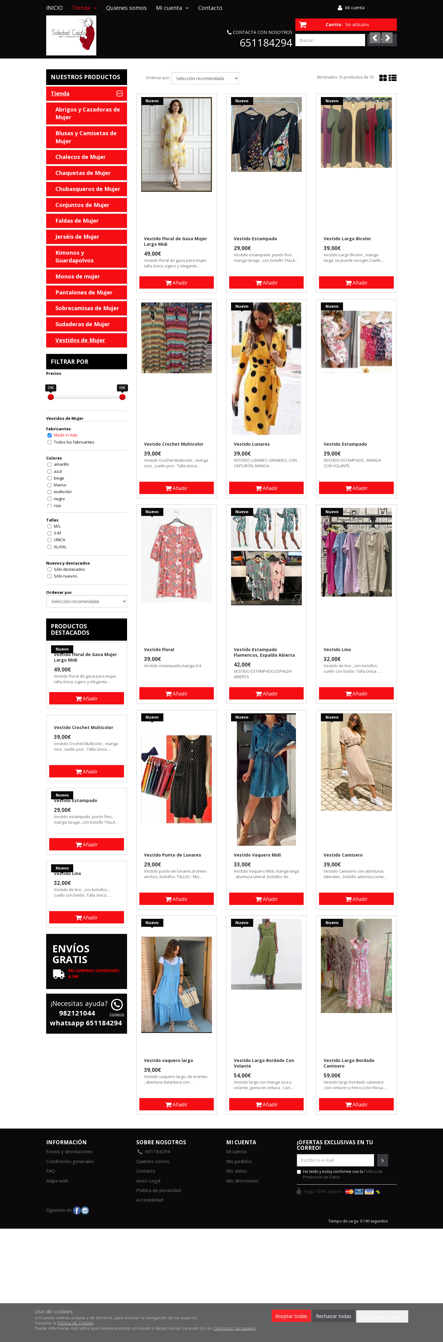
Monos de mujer (77, 276)
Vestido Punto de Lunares (172, 855)
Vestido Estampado (255, 238)
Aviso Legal (148, 1181)
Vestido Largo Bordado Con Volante (264, 1063)
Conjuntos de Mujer (82, 205)
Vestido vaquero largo (168, 1060)
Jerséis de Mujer (77, 236)
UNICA (59, 539)
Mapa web (57, 1181)
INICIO (54, 7)
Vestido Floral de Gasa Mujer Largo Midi (175, 241)
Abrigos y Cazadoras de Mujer (87, 113)
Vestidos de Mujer (80, 340)
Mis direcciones (242, 1181)
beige (59, 478)
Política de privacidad (158, 1190)
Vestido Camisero (343, 855)
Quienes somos (126, 7)
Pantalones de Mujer (84, 292)
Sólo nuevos (65, 576)
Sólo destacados (69, 569)
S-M (57, 533)
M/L (57, 526)
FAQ (50, 1171)
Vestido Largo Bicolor (347, 238)
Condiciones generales (70, 1161)
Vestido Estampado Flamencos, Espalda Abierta (264, 652)
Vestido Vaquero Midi (257, 855)
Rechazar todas (333, 1316)
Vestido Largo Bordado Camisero (349, 1063)
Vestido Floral (159, 649)
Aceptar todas (291, 1316)
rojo (57, 505)
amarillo (61, 464)
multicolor (63, 491)
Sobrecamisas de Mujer (87, 308)
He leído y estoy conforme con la (340, 1174)
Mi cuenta (355, 7)
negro (59, 498)
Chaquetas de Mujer (83, 172)
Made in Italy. (66, 435)
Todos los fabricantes (74, 442)
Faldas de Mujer (77, 220)
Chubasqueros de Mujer (87, 189)
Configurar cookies (382, 1317)
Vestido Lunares (252, 444)
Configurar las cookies (235, 1328)
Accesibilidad (149, 1200)
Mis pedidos (239, 1161)
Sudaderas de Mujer (82, 324)
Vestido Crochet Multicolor (173, 444)
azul (58, 471)
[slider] (51, 397)
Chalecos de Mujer (80, 156)
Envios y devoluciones (69, 1151)
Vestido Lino (337, 649)
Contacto (210, 7)
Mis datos (236, 1171)
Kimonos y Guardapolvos (74, 256)
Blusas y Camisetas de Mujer (86, 137)
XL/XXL (60, 546)
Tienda (84, 7)
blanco (60, 485)
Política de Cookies (76, 1323)
